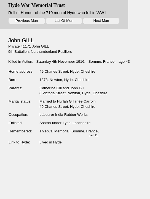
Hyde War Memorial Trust (36, 5)
